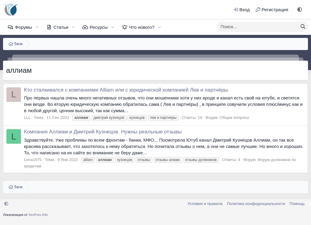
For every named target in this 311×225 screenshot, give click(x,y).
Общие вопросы (234, 117)
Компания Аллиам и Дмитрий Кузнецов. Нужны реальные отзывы (103, 132)
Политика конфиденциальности (256, 203)
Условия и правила (204, 203)
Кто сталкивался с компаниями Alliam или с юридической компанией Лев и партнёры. (126, 90)
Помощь (297, 203)
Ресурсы (99, 27)
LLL (27, 117)
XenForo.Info (38, 215)
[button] (299, 9)
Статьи (60, 27)
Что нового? (142, 27)
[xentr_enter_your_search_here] (257, 27)
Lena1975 (33, 159)
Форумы (23, 27)
